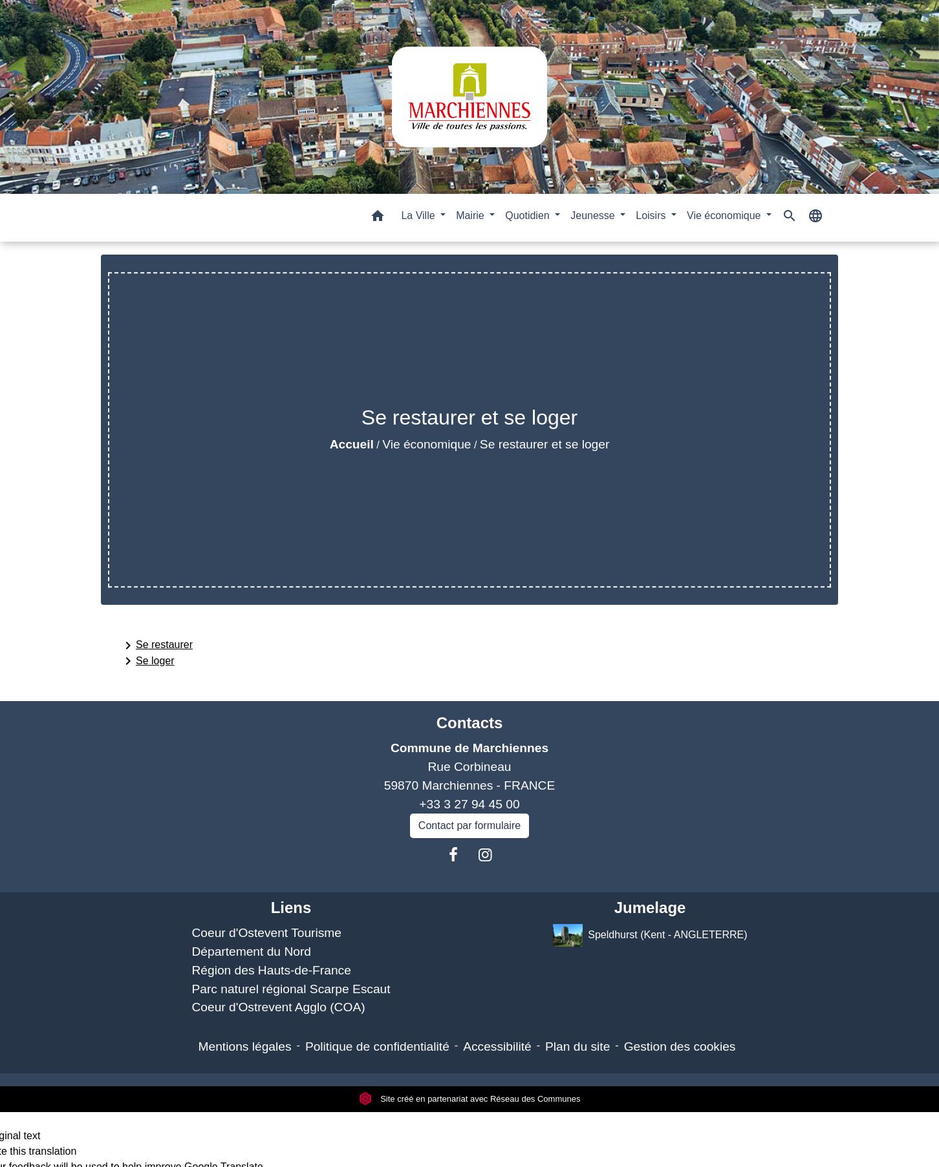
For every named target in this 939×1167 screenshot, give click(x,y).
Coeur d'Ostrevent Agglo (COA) (278, 1007)
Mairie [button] (471, 215)
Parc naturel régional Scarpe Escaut (290, 989)
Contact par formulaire (469, 825)
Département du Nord (251, 951)
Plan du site (577, 1046)
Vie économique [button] (725, 215)
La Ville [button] (419, 215)
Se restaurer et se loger (545, 444)
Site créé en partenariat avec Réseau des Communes (470, 1099)
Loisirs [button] (652, 215)
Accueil (352, 444)
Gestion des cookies (680, 1046)
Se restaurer (156, 645)
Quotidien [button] (528, 215)
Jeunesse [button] (594, 215)
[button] (378, 218)
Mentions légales (245, 1046)
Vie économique (426, 444)
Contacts (470, 722)
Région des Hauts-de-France (271, 970)
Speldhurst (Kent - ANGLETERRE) (650, 935)
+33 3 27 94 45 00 (469, 804)
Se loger (147, 661)
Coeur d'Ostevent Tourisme (266, 933)
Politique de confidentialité (377, 1046)
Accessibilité (497, 1046)
